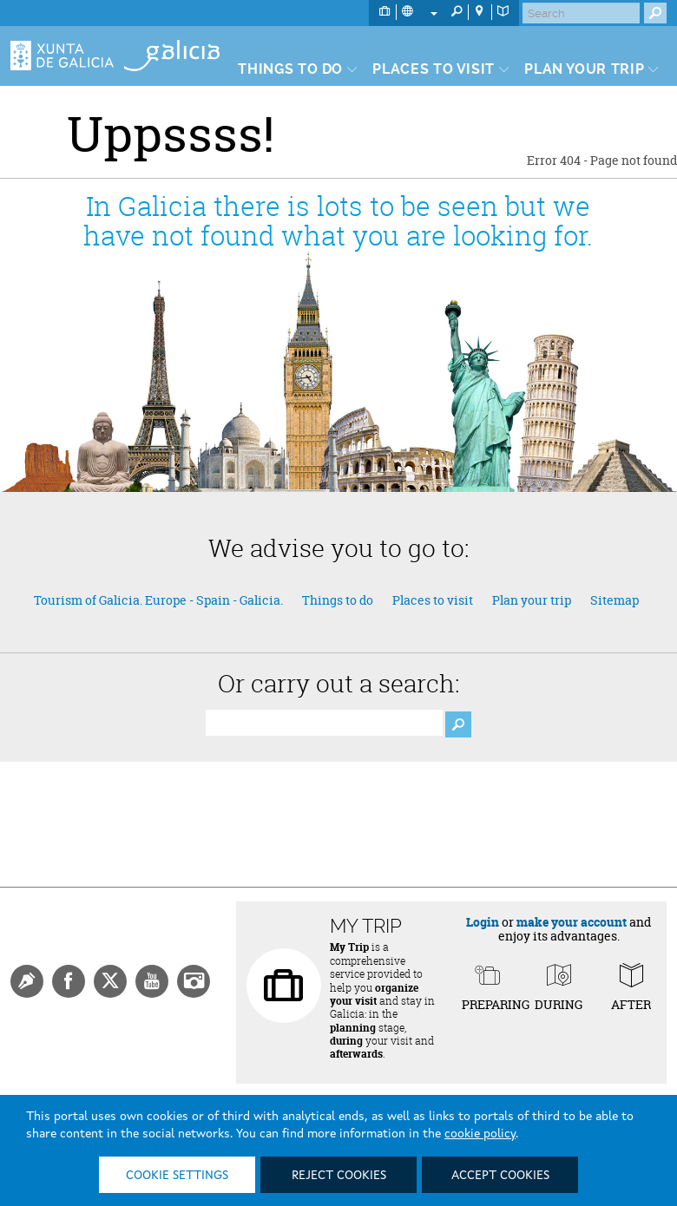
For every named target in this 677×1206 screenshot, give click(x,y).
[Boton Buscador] (458, 724)
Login (482, 922)
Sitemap (614, 600)
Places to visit (432, 600)
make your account (571, 922)
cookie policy (480, 1134)
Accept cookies (500, 1176)
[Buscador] (324, 723)
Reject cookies (339, 1176)
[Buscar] (581, 13)
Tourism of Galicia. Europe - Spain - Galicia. (158, 600)
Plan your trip (531, 600)
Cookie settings (177, 1176)
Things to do (337, 600)
